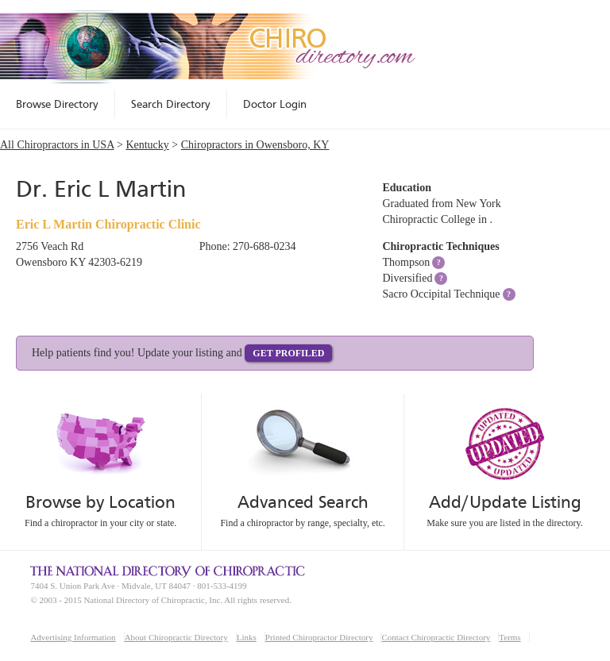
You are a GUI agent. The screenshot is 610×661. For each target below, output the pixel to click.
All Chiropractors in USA (57, 145)
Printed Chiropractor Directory (319, 637)
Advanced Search (302, 502)
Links (247, 637)
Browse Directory (57, 104)
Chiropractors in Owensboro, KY (255, 145)
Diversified (407, 278)
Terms (509, 637)
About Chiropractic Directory (176, 637)
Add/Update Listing (505, 502)
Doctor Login (275, 104)
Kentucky (146, 145)
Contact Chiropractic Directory (435, 637)
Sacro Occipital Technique (441, 294)
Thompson (406, 262)
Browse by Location (100, 502)
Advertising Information (72, 637)
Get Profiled (288, 353)
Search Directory (170, 104)
